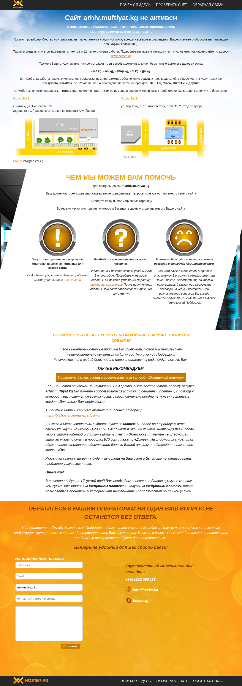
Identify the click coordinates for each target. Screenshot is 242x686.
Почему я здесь (135, 5)
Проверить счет (171, 5)
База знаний (72, 280)
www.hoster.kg (121, 56)
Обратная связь (208, 5)
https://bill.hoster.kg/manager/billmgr (73, 415)
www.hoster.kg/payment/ (106, 284)
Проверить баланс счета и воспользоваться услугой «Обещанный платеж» (121, 377)
